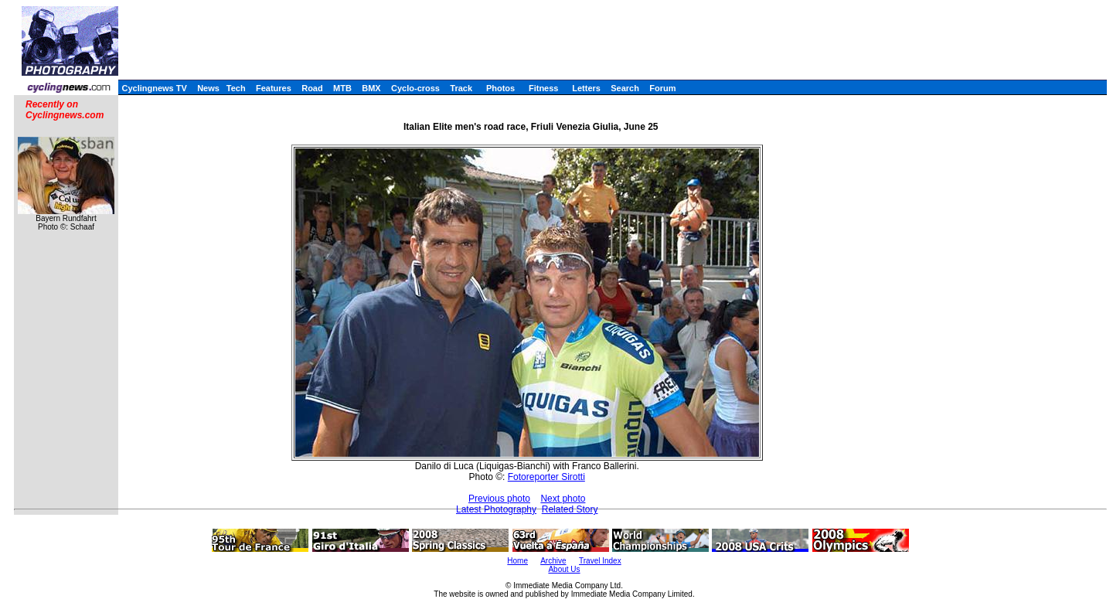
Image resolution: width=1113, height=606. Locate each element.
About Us (564, 569)
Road (312, 88)
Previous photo (499, 498)
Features (273, 88)
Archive (553, 561)
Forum (662, 88)
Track (461, 88)
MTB (342, 88)
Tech (236, 88)
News (208, 88)
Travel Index (600, 561)
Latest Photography (496, 509)
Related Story (570, 509)
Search (625, 88)
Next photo (562, 498)
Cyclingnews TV (153, 88)
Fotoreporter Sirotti (546, 477)
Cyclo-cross (415, 88)
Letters (586, 88)
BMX (371, 88)
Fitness (544, 88)
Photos (500, 88)
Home (517, 561)
